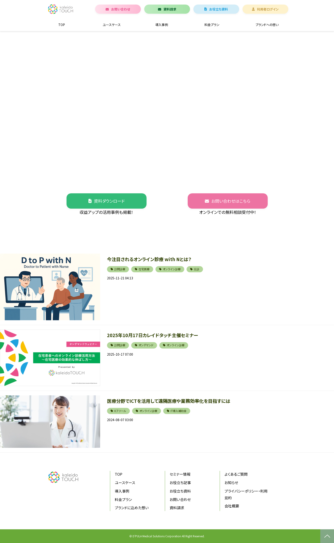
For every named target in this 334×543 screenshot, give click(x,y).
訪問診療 (119, 269)
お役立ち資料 (218, 9)
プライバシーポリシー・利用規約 (245, 494)
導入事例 (161, 24)
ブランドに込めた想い (132, 507)
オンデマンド (146, 345)
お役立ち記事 (180, 482)
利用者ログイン (268, 9)
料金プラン (211, 24)
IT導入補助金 (179, 411)
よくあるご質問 (236, 474)
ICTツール (120, 411)
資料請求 (169, 9)
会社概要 (231, 506)
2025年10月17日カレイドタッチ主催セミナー (152, 335)
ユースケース (112, 24)
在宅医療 (144, 269)
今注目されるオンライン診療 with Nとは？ (149, 259)
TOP (61, 24)
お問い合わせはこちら (230, 201)
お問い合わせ (120, 9)
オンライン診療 (172, 269)
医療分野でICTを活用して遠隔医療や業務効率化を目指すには (168, 401)
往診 (196, 269)
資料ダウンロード (109, 201)
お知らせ (231, 482)
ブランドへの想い (267, 24)
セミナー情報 (180, 474)
